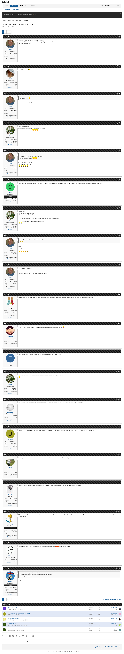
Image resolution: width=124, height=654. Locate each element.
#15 (119, 427)
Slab (116, 625)
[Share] (117, 37)
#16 (119, 454)
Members (33, 5)
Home (7, 5)
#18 (119, 511)
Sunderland (14, 474)
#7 (119, 208)
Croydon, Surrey (13, 315)
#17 (119, 482)
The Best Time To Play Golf (14, 618)
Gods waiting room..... (11, 58)
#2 (119, 66)
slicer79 (9, 625)
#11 (119, 323)
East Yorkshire (13, 86)
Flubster (9, 609)
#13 (119, 371)
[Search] (116, 6)
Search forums (16, 9)
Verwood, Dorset (12, 503)
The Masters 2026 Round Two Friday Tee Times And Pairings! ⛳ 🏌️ (19, 14)
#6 (119, 180)
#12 (119, 351)
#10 (119, 294)
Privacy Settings (98, 647)
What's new (23, 5)
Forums (14, 5)
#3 (119, 93)
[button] (27, 6)
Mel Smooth (114, 620)
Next (8, 32)
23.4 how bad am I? (12, 607)
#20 (119, 569)
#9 (119, 265)
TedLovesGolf (114, 614)
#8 (119, 235)
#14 (119, 399)
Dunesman (114, 630)
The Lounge (20, 609)
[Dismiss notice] (120, 14)
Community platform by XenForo (57, 651)
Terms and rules (99, 646)
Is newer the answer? (13, 629)
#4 (119, 123)
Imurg (116, 609)
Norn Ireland (13, 419)
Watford (15, 446)
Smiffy (4, 26)
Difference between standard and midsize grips (19, 613)
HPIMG (9, 614)
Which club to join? (12, 623)
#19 (119, 543)
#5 (119, 150)
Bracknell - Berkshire (12, 535)
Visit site (9, 60)
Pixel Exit (78, 651)
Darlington (14, 343)
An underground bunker (11, 592)
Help (112, 646)
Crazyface (10, 620)
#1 (119, 37)
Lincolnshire (14, 143)
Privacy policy (107, 646)
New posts (7, 9)
